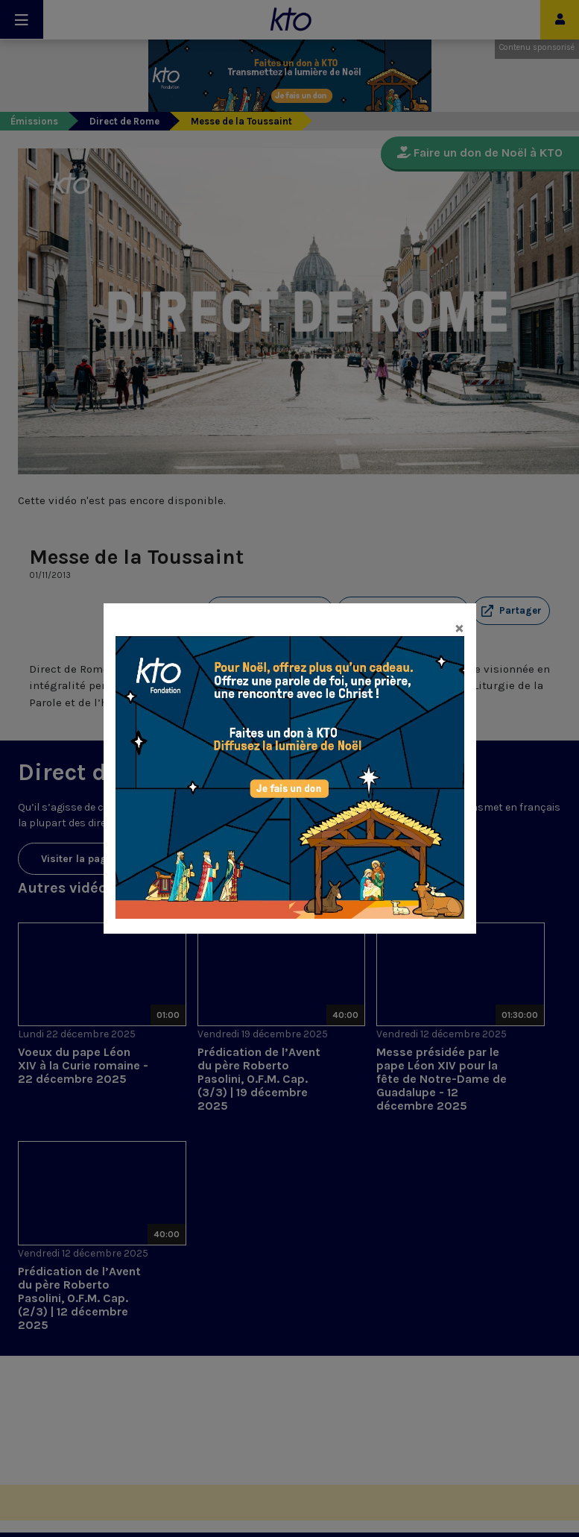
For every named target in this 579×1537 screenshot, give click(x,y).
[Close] (459, 627)
